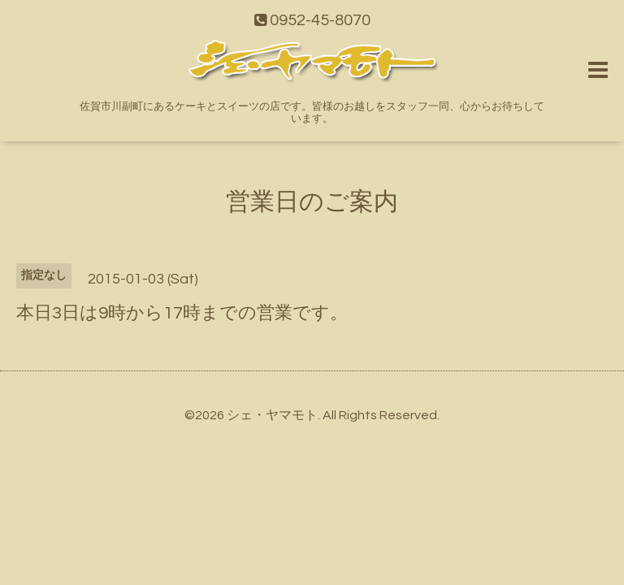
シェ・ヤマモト (272, 415)
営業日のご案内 (312, 201)
